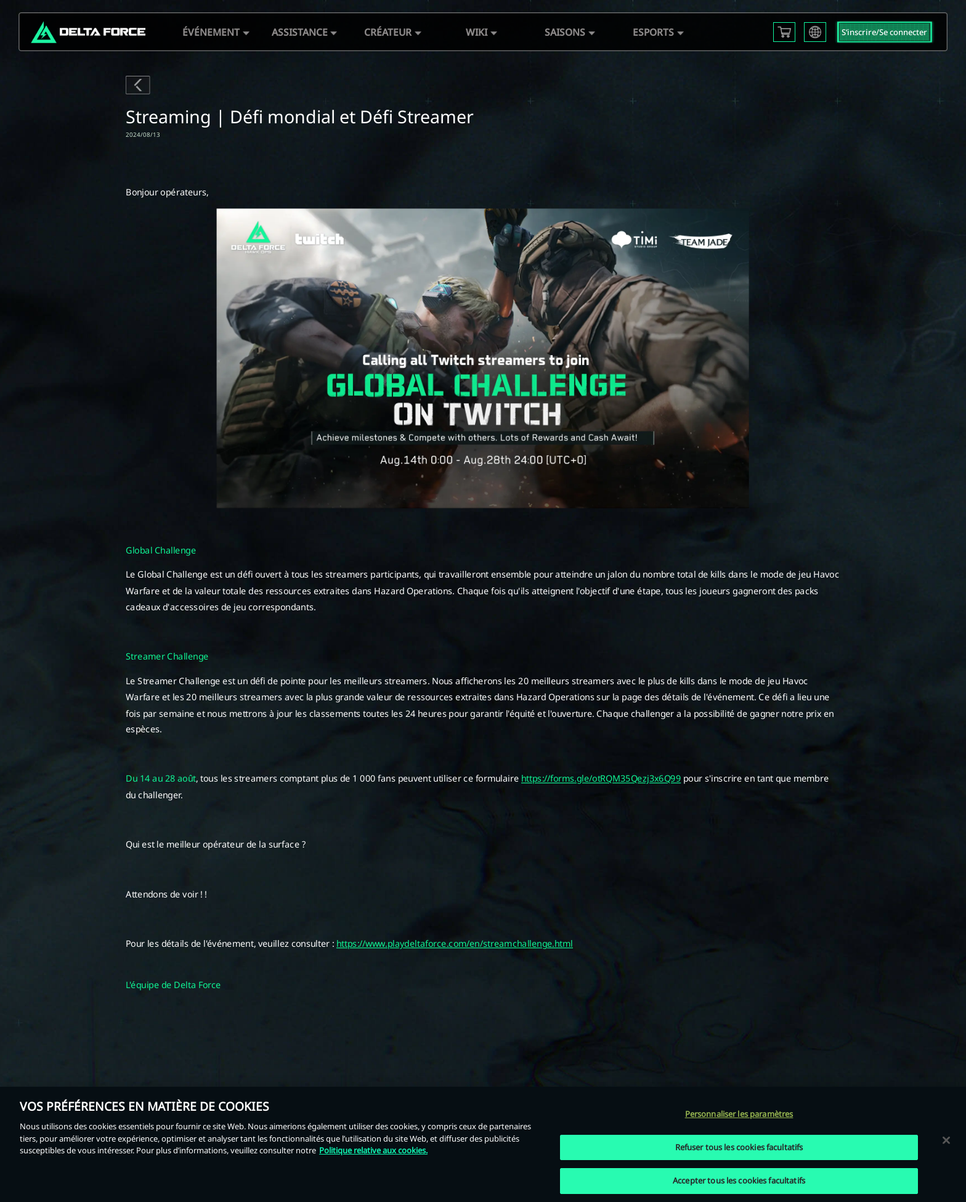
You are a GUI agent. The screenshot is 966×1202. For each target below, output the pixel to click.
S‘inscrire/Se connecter (884, 32)
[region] (483, 1144)
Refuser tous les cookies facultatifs (739, 1147)
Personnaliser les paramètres (739, 1113)
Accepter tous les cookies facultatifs (739, 1180)
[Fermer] (946, 1139)
